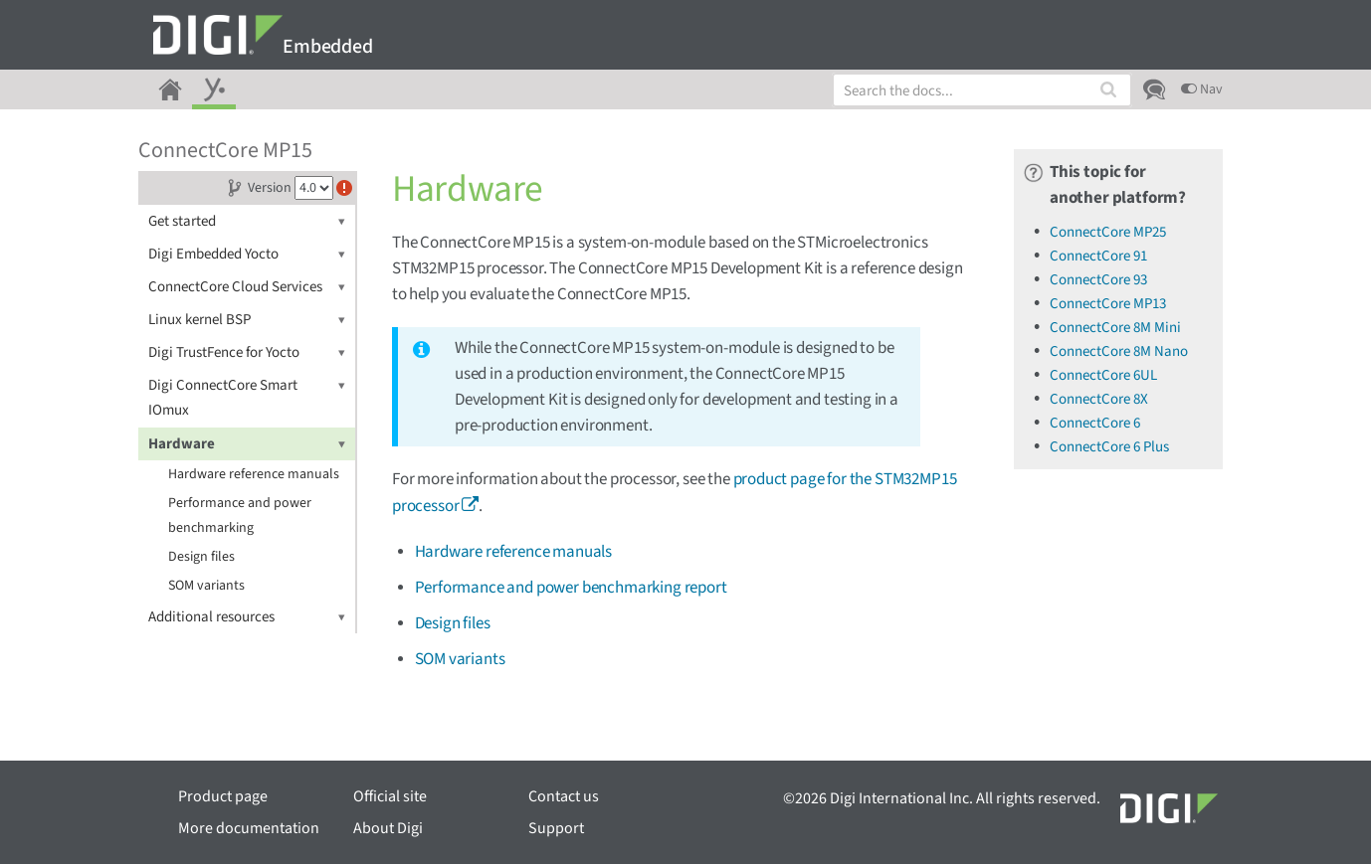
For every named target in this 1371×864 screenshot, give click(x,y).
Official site (390, 796)
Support (556, 828)
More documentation (248, 828)
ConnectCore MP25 (1108, 232)
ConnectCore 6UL (1103, 375)
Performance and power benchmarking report (571, 588)
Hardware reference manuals (253, 474)
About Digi (388, 828)
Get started (246, 221)
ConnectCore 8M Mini (1115, 327)
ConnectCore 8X (1099, 399)
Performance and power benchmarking (239, 515)
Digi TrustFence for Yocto (246, 352)
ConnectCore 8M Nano (1119, 351)
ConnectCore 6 (1095, 423)
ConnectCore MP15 (225, 150)
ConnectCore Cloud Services (246, 286)
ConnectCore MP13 (1108, 303)
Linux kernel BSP (246, 319)
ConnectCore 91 (1098, 256)
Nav (1202, 89)
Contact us (563, 796)
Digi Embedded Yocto (246, 254)
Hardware (246, 444)
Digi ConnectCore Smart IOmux (246, 397)
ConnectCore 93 (1098, 279)
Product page (223, 796)
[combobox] (982, 90)
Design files (201, 557)
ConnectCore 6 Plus (1109, 446)
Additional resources (246, 617)
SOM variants (206, 586)
